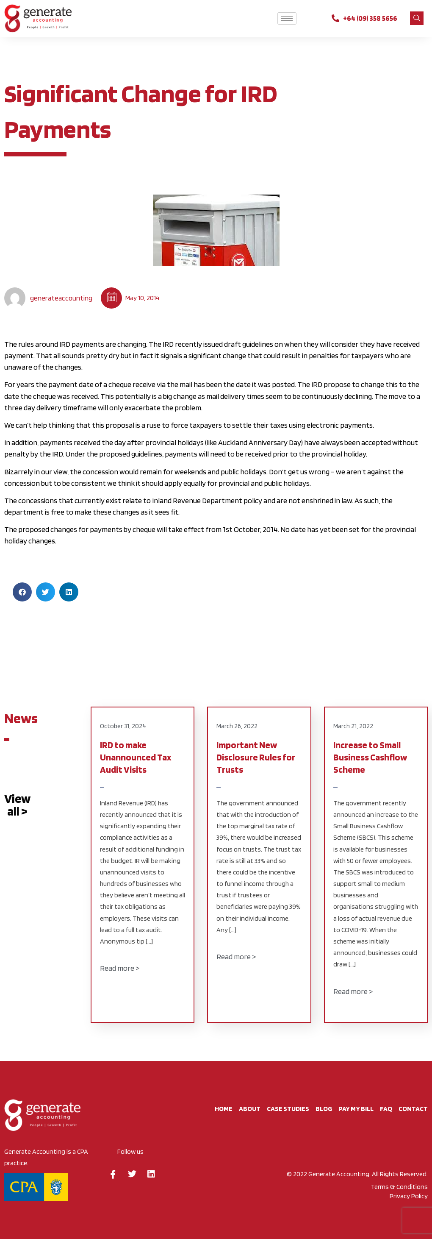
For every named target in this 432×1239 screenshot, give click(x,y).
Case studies (288, 1109)
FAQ (386, 1109)
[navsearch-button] (417, 18)
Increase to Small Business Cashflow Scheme (370, 757)
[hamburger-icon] (286, 18)
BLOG (324, 1109)
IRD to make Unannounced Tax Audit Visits (135, 757)
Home (224, 1109)
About (249, 1109)
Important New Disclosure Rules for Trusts (255, 757)
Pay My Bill (356, 1109)
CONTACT (413, 1109)
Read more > (119, 968)
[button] (22, 591)
